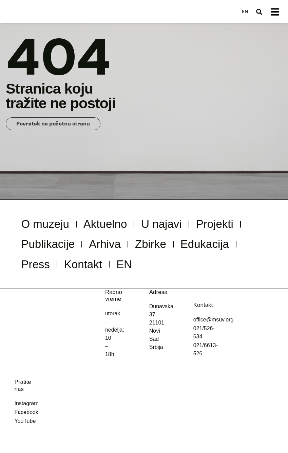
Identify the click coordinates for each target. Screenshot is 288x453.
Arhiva (188, 249)
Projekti (45, 249)
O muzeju (52, 225)
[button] (258, 12)
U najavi (195, 225)
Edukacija (52, 272)
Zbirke (244, 249)
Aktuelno (126, 225)
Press (117, 272)
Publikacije (119, 249)
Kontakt (175, 272)
